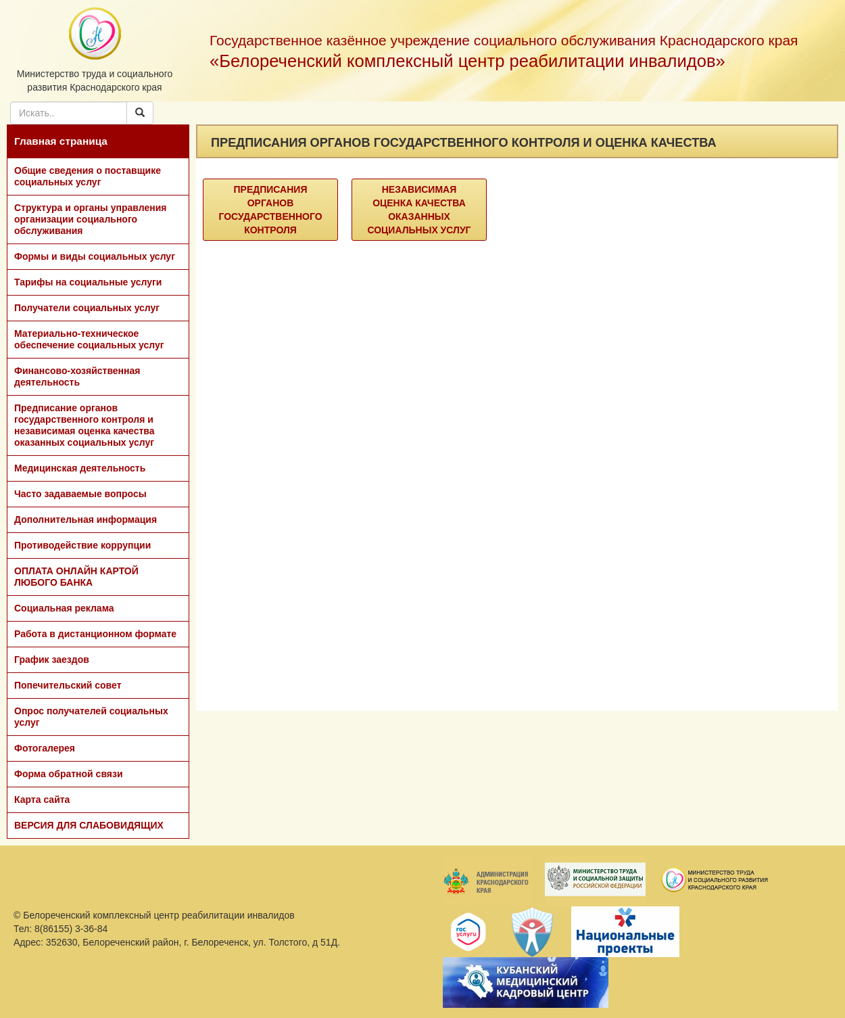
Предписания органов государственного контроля (270, 209)
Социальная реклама (64, 608)
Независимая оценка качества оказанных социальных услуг (418, 209)
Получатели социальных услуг (87, 307)
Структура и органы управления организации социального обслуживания (90, 219)
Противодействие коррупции (82, 545)
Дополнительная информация (85, 519)
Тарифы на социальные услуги (88, 282)
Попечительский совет (68, 685)
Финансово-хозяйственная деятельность (77, 376)
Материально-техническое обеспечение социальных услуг (89, 339)
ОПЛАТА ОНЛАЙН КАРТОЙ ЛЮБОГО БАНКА (76, 576)
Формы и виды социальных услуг (94, 256)
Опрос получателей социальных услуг (91, 716)
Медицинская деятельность (79, 468)
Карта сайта (42, 799)
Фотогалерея (44, 748)
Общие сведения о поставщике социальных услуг (87, 176)
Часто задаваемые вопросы (80, 493)
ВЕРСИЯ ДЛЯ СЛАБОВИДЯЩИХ (89, 825)
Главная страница (60, 141)
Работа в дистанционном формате (95, 633)
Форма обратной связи (68, 773)
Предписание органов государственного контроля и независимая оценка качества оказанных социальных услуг (84, 425)
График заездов (51, 659)
